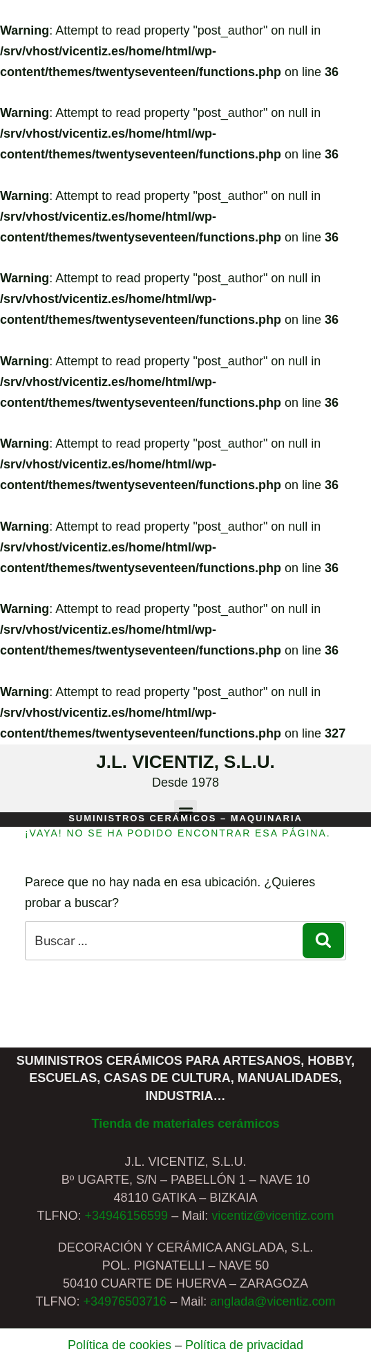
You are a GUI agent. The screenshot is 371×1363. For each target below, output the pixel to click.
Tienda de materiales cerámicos (186, 1124)
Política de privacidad (244, 1345)
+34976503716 (125, 1301)
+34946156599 (127, 1216)
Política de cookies (119, 1345)
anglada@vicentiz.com (272, 1301)
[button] (185, 811)
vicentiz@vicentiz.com (272, 1216)
